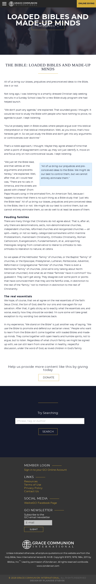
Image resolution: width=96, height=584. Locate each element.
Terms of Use (32, 485)
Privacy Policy (33, 488)
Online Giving (86, 4)
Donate (48, 377)
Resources (31, 481)
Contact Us (31, 491)
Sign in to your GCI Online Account (45, 470)
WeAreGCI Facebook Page (40, 503)
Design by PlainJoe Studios (47, 581)
